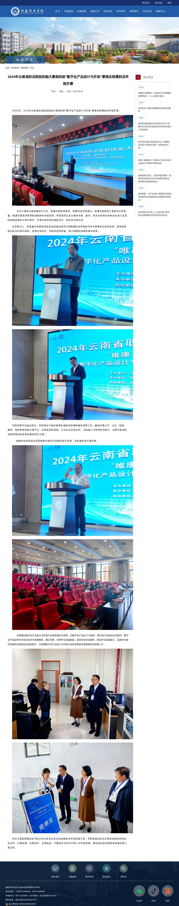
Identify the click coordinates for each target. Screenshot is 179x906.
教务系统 (55, 871)
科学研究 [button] (121, 11)
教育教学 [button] (134, 11)
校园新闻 (25, 68)
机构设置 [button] (81, 11)
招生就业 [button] (107, 11)
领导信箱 (159, 3)
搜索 (169, 3)
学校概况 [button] (68, 11)
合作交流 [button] (147, 11)
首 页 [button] (57, 11)
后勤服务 (72, 871)
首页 (7, 68)
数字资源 (89, 871)
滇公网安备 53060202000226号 (21, 904)
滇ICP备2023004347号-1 (26, 900)
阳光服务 (106, 871)
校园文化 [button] (160, 11)
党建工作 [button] (94, 11)
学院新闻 (15, 68)
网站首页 (146, 3)
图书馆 (124, 871)
